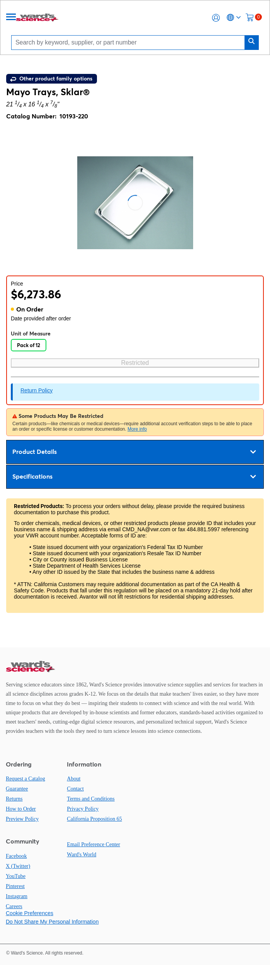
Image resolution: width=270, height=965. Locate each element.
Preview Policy (22, 819)
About (73, 779)
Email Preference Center (93, 844)
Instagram (16, 896)
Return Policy (36, 390)
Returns (14, 799)
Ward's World (81, 854)
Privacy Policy (82, 809)
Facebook (16, 856)
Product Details (134, 452)
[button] (216, 18)
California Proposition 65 (94, 819)
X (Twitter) (18, 866)
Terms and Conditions (90, 799)
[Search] (130, 42)
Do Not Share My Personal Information (52, 922)
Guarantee (17, 789)
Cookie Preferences (29, 913)
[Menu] (11, 18)
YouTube (15, 876)
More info (137, 429)
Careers (14, 906)
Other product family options (51, 78)
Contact (75, 789)
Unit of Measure (31, 333)
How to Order (21, 809)
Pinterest (15, 886)
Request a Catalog (25, 779)
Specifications (134, 476)
